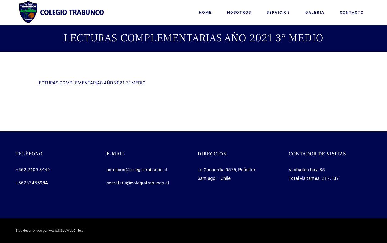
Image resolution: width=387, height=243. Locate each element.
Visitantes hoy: (304, 169)
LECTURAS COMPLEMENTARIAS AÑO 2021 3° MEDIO (91, 82)
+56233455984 (32, 182)
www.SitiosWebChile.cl (66, 230)
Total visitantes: (305, 178)
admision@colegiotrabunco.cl (136, 169)
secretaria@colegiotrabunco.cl (137, 182)
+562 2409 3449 (33, 169)
